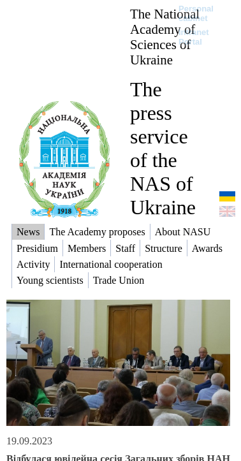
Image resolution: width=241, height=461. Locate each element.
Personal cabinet (196, 13)
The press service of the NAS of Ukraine (163, 148)
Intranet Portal (194, 37)
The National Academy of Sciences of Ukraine (165, 36)
